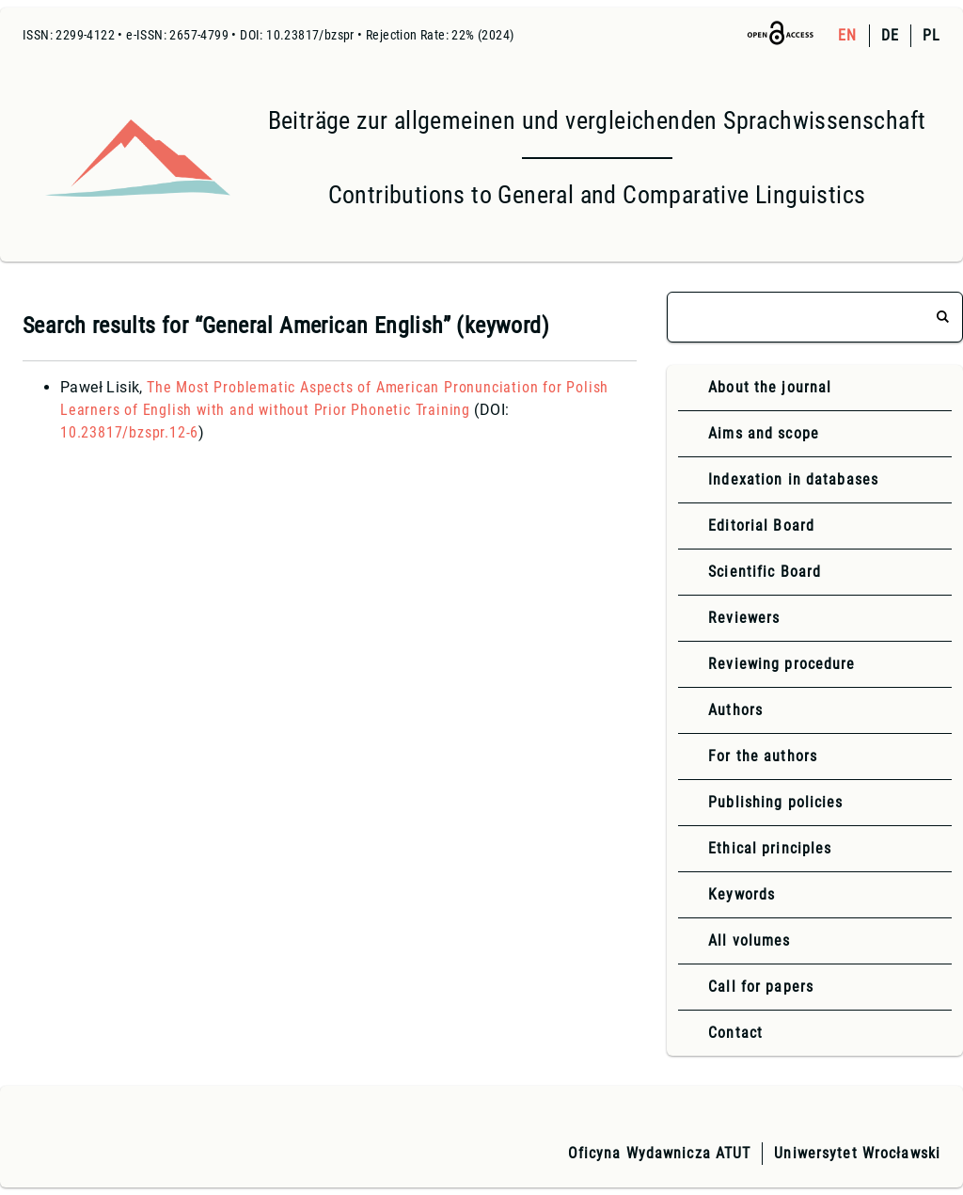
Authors (735, 710)
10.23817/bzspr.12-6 (129, 432)
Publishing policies (775, 802)
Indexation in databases (793, 479)
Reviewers (744, 618)
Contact (735, 1033)
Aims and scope (763, 433)
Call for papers (760, 987)
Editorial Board (761, 525)
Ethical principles (769, 848)
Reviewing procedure (781, 664)
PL (931, 35)
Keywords (741, 894)
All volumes (749, 940)
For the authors (762, 756)
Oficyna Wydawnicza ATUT (659, 1153)
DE (890, 35)
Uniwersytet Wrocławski (857, 1153)
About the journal (769, 387)
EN (847, 35)
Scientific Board (764, 572)
